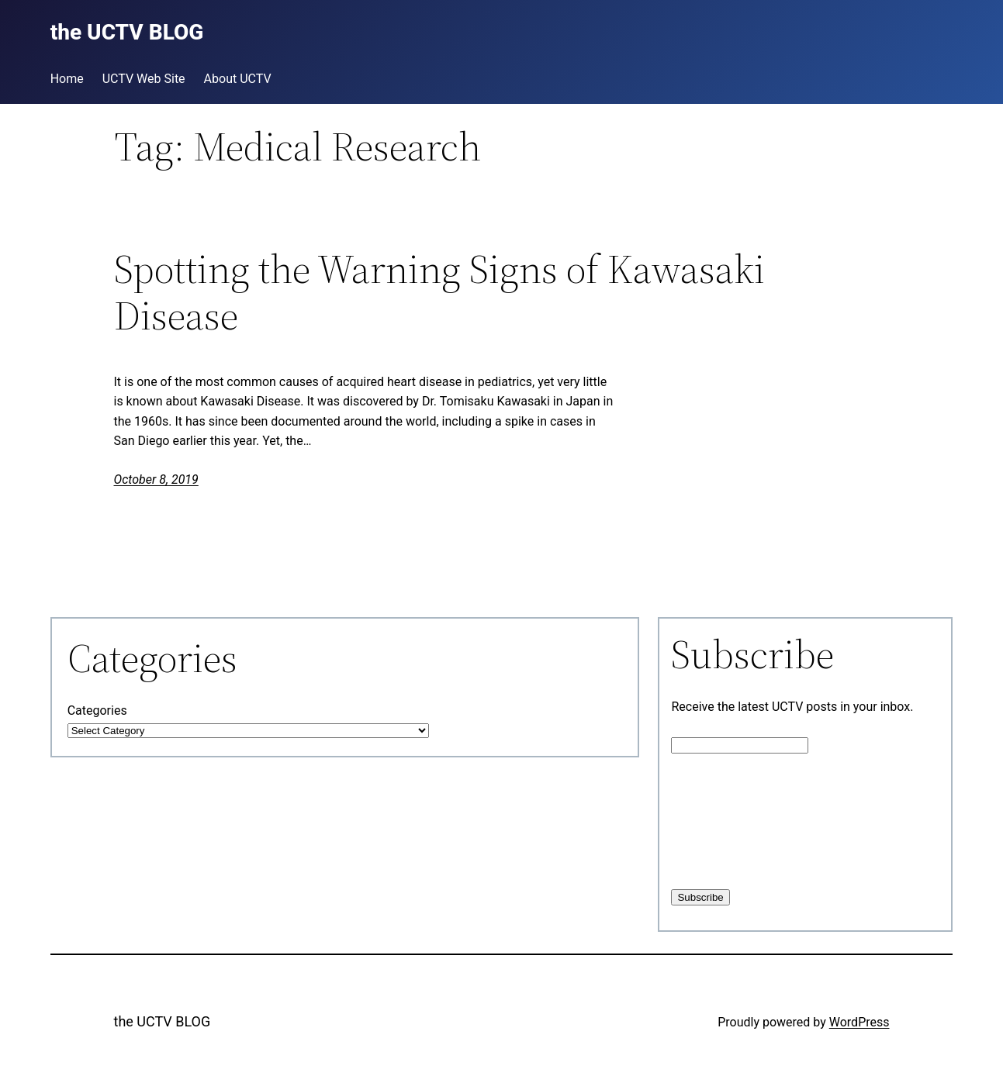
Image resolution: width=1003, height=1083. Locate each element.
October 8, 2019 (156, 479)
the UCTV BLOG (162, 1021)
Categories (97, 710)
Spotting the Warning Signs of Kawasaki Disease (439, 292)
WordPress (859, 1022)
